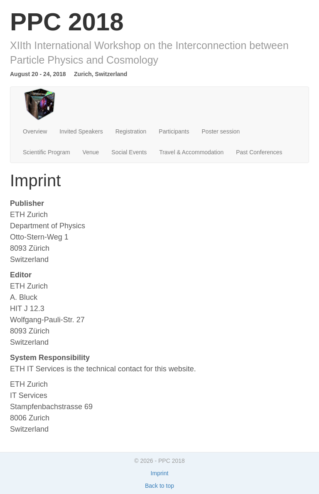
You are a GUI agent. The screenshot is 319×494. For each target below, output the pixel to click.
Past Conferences (259, 152)
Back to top (159, 485)
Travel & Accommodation (191, 152)
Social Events (129, 152)
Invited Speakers (81, 131)
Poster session (221, 131)
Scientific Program (46, 152)
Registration (131, 131)
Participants (174, 131)
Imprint (160, 473)
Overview (35, 131)
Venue (91, 152)
